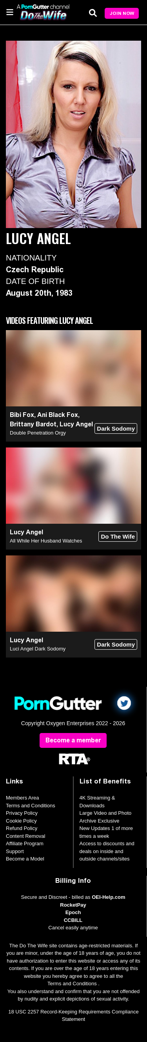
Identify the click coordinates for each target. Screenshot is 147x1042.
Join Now (122, 13)
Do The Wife (118, 536)
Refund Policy (21, 828)
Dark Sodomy (116, 428)
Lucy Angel (76, 424)
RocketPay (73, 905)
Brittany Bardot (33, 424)
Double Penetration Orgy (38, 433)
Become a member (73, 740)
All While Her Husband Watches (46, 541)
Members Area (22, 798)
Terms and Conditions (30, 805)
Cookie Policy (21, 821)
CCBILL (73, 920)
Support (15, 851)
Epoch (73, 912)
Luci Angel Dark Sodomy (37, 649)
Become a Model (25, 859)
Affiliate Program (25, 843)
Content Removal (25, 836)
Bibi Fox (22, 415)
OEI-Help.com (108, 897)
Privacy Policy (22, 813)
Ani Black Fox (57, 415)
